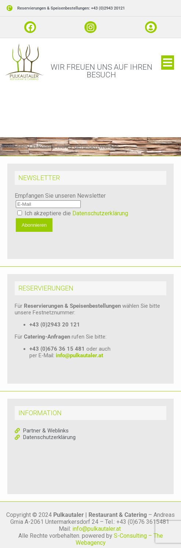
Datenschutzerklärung (100, 217)
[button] (167, 67)
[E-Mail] (48, 208)
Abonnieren (34, 229)
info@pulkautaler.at (79, 360)
